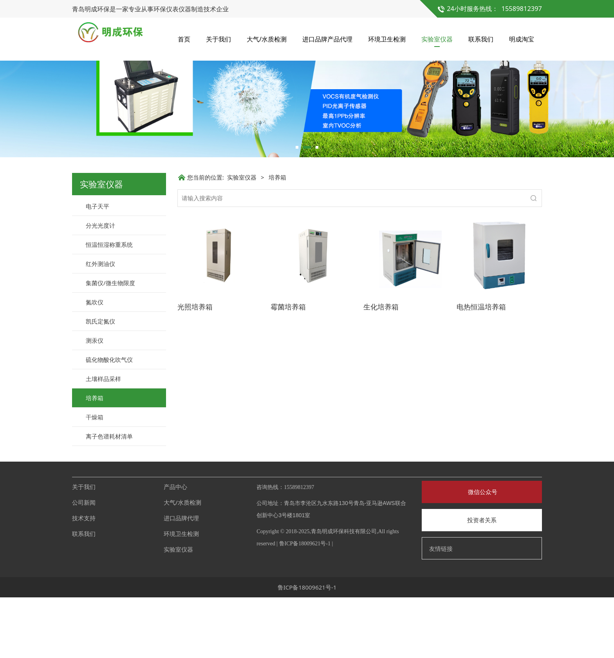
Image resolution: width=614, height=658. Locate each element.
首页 (184, 39)
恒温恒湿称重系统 (109, 305)
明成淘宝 (521, 39)
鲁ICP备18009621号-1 (304, 604)
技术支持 (84, 578)
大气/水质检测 (267, 39)
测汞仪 (94, 401)
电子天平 (97, 267)
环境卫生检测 (387, 39)
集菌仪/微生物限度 (110, 343)
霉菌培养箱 (288, 367)
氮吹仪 (94, 363)
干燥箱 (94, 478)
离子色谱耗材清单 (109, 497)
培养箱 (94, 458)
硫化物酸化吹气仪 (109, 420)
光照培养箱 (195, 367)
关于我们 (218, 39)
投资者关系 (482, 580)
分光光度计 (100, 286)
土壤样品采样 (103, 439)
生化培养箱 (381, 367)
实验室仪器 (437, 39)
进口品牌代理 (181, 578)
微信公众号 (481, 552)
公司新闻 (84, 563)
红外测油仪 (100, 324)
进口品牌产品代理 (327, 39)
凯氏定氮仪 (100, 382)
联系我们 (480, 39)
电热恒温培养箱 (481, 367)
